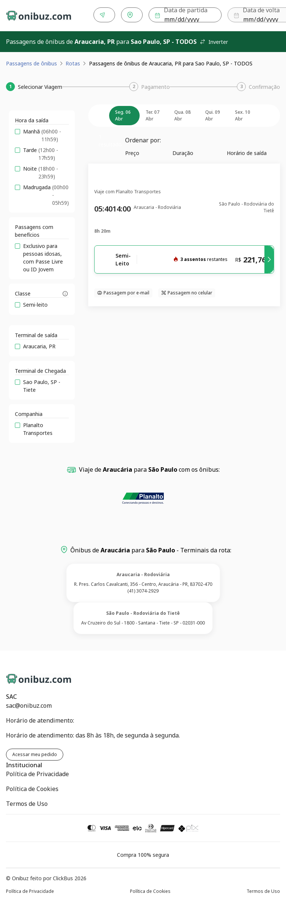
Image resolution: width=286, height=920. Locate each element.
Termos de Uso (27, 802)
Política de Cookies (32, 787)
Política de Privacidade (37, 772)
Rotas (73, 61)
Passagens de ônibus (31, 61)
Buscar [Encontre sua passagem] (257, 15)
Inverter (214, 40)
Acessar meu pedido (34, 753)
